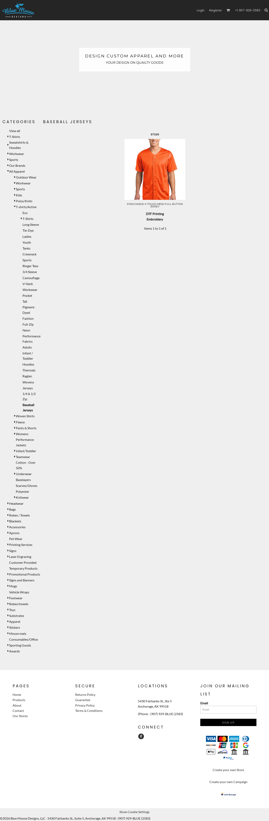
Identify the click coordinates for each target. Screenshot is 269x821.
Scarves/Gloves (26, 485)
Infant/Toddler (26, 451)
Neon (26, 330)
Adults (27, 347)
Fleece (20, 422)
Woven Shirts (25, 416)
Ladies (27, 236)
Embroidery (155, 219)
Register (215, 10)
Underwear (24, 474)
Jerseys (28, 388)
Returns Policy (85, 694)
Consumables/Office (23, 639)
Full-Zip (28, 324)
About (17, 705)
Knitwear (22, 497)
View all (14, 131)
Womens (22, 434)
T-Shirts (14, 137)
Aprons (14, 533)
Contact (18, 710)
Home (17, 694)
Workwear (16, 154)
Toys (12, 610)
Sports (13, 159)
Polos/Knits (24, 201)
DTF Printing (155, 214)
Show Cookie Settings (134, 812)
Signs (12, 551)
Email (204, 703)
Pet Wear (15, 539)
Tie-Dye (28, 230)
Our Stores (20, 716)
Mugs (13, 586)
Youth (27, 242)
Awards (14, 651)
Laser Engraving (20, 556)
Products (19, 700)
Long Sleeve (31, 224)
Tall (25, 301)
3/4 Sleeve (30, 272)
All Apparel (17, 171)
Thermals (29, 370)
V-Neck (28, 284)
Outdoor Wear (26, 177)
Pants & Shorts (26, 428)
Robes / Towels (19, 515)
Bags (12, 509)
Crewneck (29, 254)
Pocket (27, 295)
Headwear (16, 503)
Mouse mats (17, 633)
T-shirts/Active (26, 207)
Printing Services (20, 545)
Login (201, 10)
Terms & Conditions (89, 710)
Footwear (16, 598)
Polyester (22, 491)
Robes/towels (18, 604)
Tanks (26, 248)
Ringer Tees (30, 266)
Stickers (14, 627)
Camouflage (31, 278)
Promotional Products (24, 574)
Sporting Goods (20, 645)
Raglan (27, 376)
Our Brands (17, 165)
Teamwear (23, 457)
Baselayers (23, 480)
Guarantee (82, 700)
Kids (19, 195)
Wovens (28, 382)
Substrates (16, 616)
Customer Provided (22, 562)
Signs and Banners (21, 580)
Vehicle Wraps (19, 592)
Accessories (17, 527)
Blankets (15, 521)
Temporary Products (23, 568)
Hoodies (28, 364)
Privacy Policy (85, 705)
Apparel (14, 621)
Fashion (28, 318)
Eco (25, 213)
